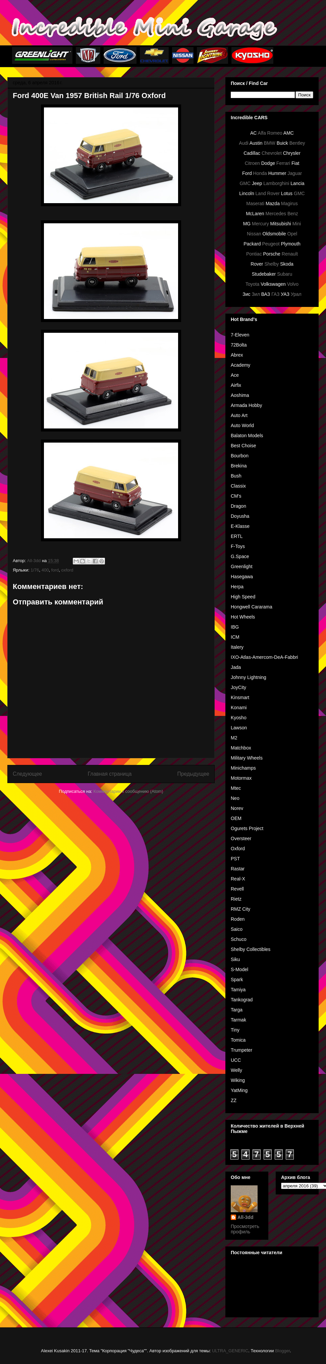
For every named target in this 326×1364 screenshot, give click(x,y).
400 (45, 570)
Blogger (282, 1350)
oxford (67, 570)
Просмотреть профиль (245, 1229)
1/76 (35, 570)
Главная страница (109, 774)
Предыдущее (193, 774)
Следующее (27, 774)
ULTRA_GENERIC (230, 1350)
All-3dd (245, 1217)
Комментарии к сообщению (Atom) (128, 791)
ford (55, 570)
